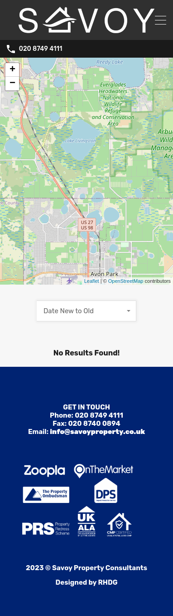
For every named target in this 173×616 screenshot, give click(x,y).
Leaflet (91, 281)
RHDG (107, 582)
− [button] (12, 83)
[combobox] (86, 311)
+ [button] (12, 70)
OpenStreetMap (126, 281)
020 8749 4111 (40, 49)
